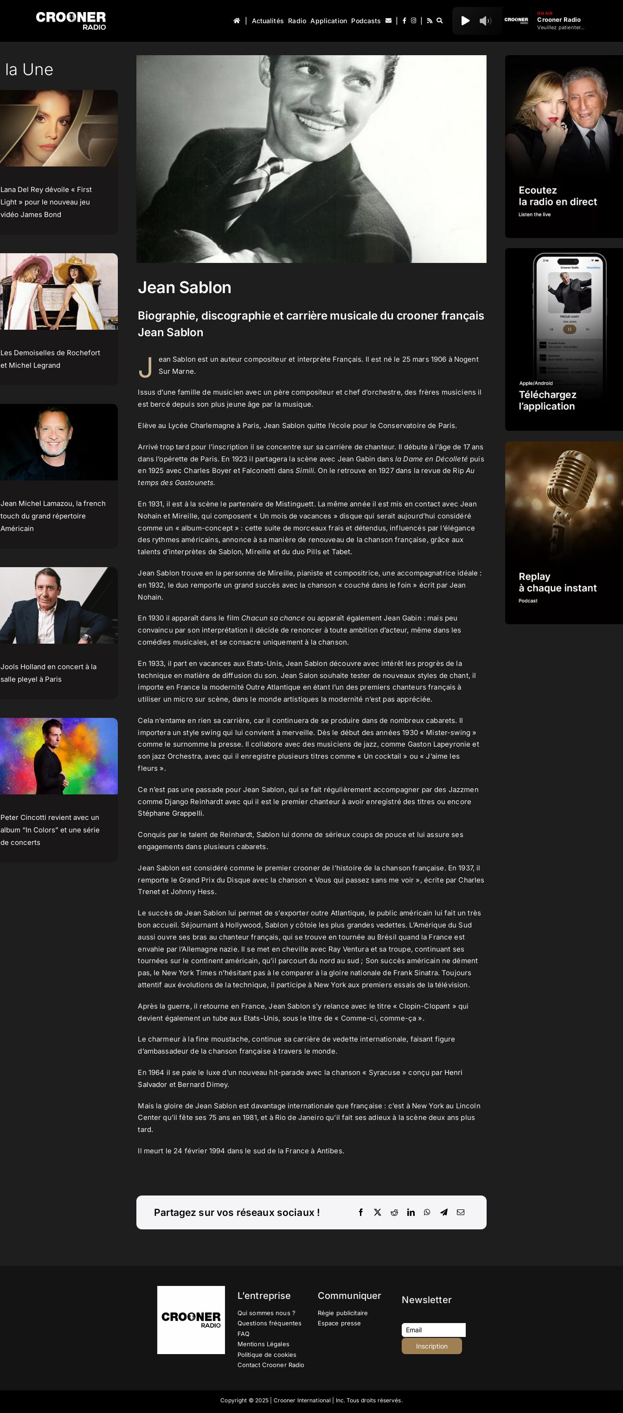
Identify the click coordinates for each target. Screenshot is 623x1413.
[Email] (460, 1212)
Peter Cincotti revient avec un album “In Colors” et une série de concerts (50, 830)
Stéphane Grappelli (170, 813)
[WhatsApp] (427, 1212)
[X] (377, 1212)
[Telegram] (444, 1212)
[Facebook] (361, 1212)
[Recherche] (440, 21)
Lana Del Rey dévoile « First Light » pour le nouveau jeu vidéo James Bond (46, 202)
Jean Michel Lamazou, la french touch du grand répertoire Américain (53, 516)
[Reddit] (394, 1212)
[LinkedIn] (411, 1212)
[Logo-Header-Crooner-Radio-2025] (71, 15)
